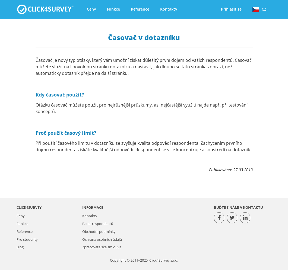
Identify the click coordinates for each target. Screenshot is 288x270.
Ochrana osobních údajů (102, 239)
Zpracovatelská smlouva (101, 247)
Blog (20, 247)
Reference (140, 9)
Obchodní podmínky (99, 231)
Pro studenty (27, 239)
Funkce (113, 9)
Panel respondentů (97, 223)
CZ (259, 9)
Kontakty (168, 9)
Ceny (91, 9)
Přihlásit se (231, 9)
